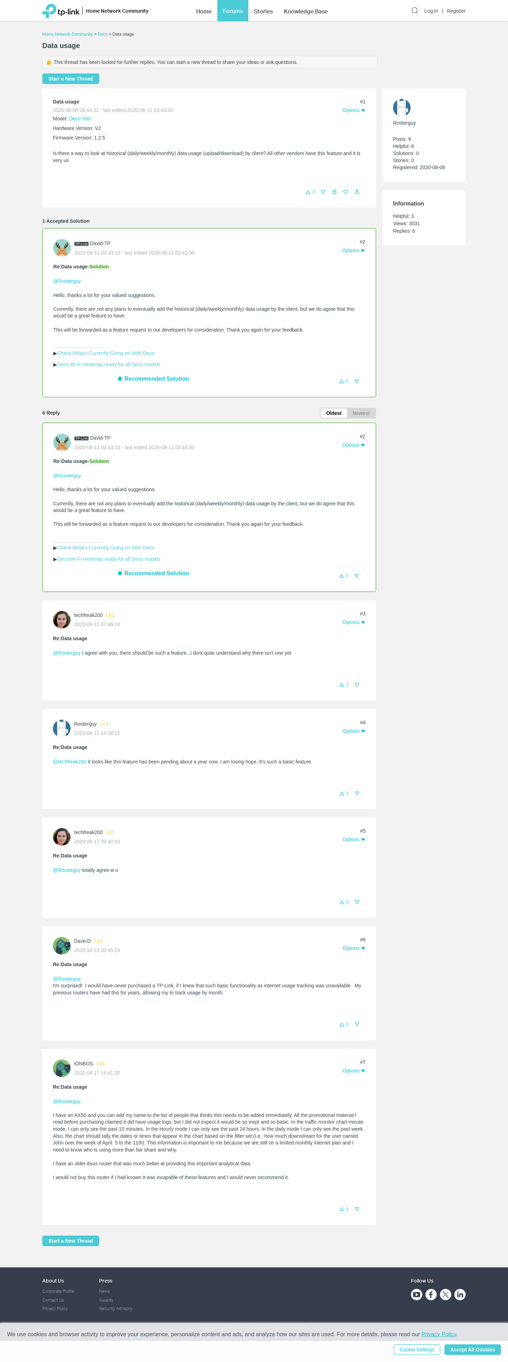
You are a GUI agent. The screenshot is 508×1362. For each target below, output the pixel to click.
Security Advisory (115, 1308)
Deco (103, 34)
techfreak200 (88, 615)
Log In (431, 10)
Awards (106, 1300)
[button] (357, 192)
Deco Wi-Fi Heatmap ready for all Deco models (109, 364)
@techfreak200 (69, 762)
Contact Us (53, 1300)
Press (105, 1281)
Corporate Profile (58, 1291)
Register (456, 10)
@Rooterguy (67, 281)
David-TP (100, 243)
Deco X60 (80, 118)
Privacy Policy (55, 1308)
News (104, 1291)
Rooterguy (85, 724)
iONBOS (83, 1063)
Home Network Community (67, 34)
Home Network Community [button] (117, 11)
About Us (53, 1281)
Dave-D (82, 941)
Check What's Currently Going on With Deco (106, 353)
